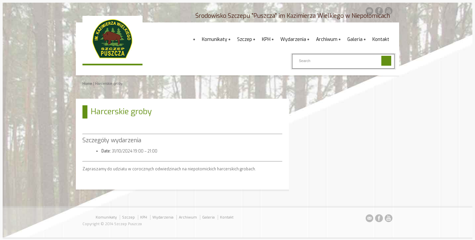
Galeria (355, 39)
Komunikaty (214, 39)
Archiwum (326, 39)
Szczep (244, 39)
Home (87, 84)
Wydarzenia (293, 39)
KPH (266, 39)
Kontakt (380, 39)
